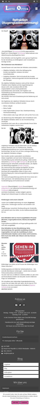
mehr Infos (15, 402)
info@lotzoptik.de (7, 353)
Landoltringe (13, 162)
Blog (5, 368)
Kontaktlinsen (8, 376)
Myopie (20, 186)
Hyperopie (4, 186)
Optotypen (23, 162)
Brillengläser (8, 372)
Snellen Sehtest (23, 165)
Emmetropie (17, 51)
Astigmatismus (5, 188)
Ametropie (21, 53)
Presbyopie (4, 190)
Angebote (7, 364)
